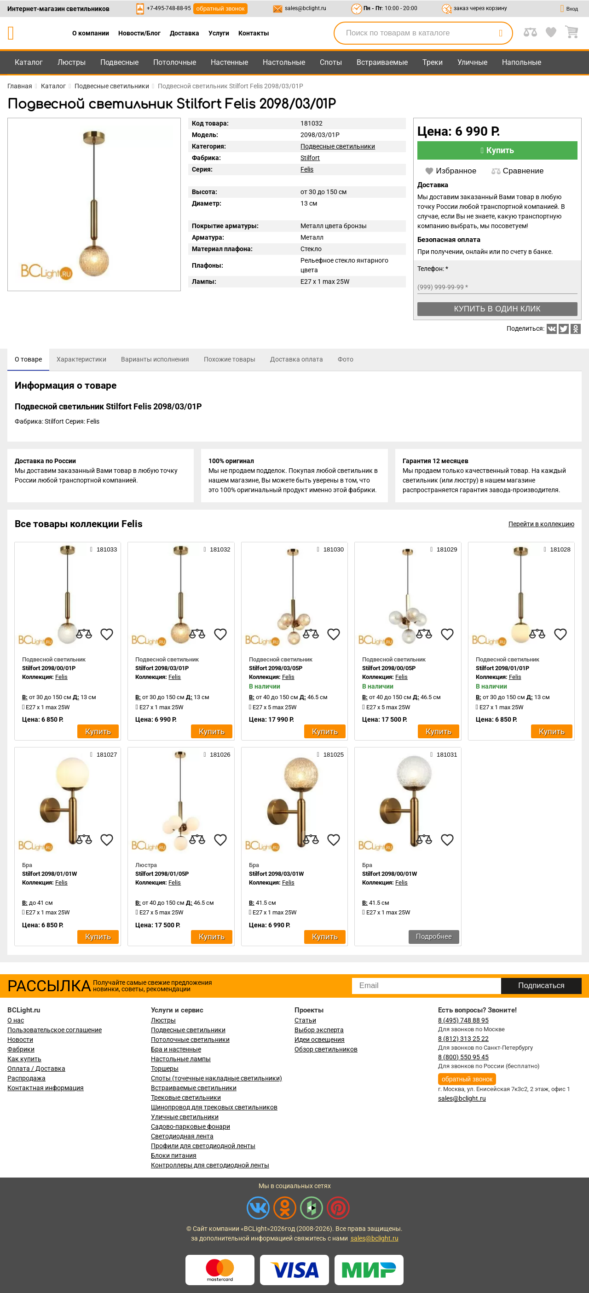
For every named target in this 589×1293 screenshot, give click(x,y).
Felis (306, 169)
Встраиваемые (382, 62)
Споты (331, 62)
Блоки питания (173, 1155)
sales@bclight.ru (305, 8)
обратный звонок (220, 8)
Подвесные (119, 62)
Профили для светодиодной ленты (203, 1145)
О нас (15, 1020)
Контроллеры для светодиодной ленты (210, 1165)
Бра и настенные (176, 1049)
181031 (443, 754)
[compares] (84, 634)
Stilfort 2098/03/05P (275, 668)
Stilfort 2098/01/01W (49, 873)
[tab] (28, 360)
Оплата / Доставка (36, 1068)
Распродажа (26, 1078)
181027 (103, 754)
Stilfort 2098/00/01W (389, 873)
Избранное (451, 171)
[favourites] (107, 634)
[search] (500, 33)
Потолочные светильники (190, 1039)
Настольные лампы (181, 1059)
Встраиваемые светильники (194, 1088)
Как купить (24, 1059)
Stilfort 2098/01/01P (502, 668)
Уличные (472, 62)
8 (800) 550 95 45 (463, 1057)
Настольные (284, 62)
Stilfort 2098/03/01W (276, 873)
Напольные (521, 62)
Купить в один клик (497, 309)
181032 (216, 549)
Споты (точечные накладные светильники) (216, 1078)
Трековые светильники (186, 1097)
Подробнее (434, 936)
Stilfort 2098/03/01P (162, 668)
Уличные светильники (185, 1117)
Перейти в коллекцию (541, 524)
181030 (330, 549)
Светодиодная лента (182, 1136)
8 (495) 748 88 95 (463, 1020)
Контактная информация (45, 1088)
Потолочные (174, 62)
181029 (443, 549)
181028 (557, 549)
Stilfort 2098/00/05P (389, 668)
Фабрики (21, 1049)
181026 (216, 754)
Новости (20, 1039)
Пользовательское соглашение (54, 1030)
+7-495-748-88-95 (169, 8)
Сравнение (517, 171)
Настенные (229, 62)
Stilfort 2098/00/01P (48, 668)
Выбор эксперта (319, 1030)
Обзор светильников (326, 1049)
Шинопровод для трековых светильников (214, 1107)
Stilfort (310, 157)
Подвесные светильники (337, 146)
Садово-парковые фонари (190, 1126)
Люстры (72, 62)
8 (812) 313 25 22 (463, 1038)
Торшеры (165, 1068)
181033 (103, 549)
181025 (330, 754)
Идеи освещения (319, 1039)
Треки (432, 62)
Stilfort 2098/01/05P (162, 873)
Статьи (305, 1020)
